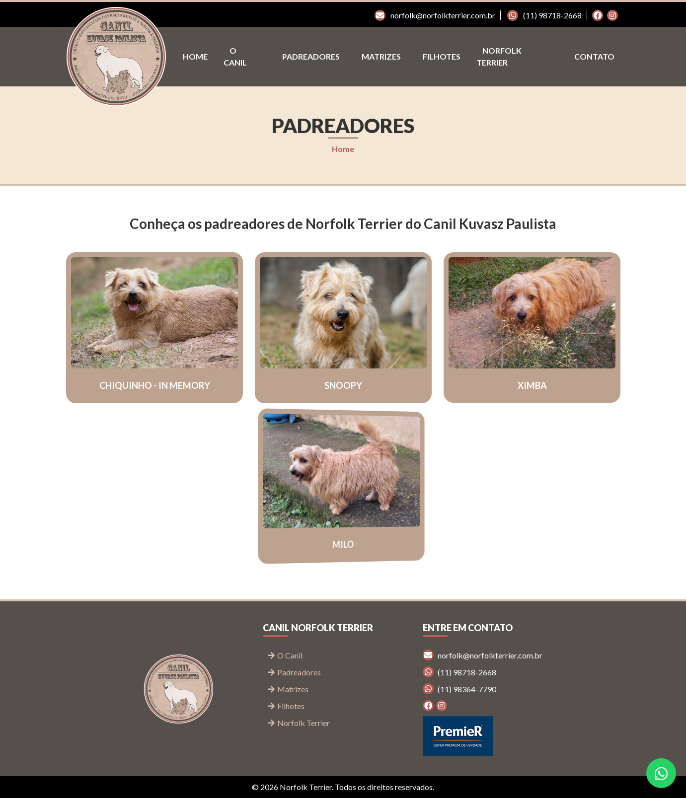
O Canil (235, 56)
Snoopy (343, 385)
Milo (343, 545)
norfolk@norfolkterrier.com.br (435, 15)
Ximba (531, 384)
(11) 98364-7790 (459, 688)
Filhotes (441, 56)
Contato (594, 56)
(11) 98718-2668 (544, 15)
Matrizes (381, 56)
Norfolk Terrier (499, 56)
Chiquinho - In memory (154, 385)
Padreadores (311, 56)
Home (195, 56)
